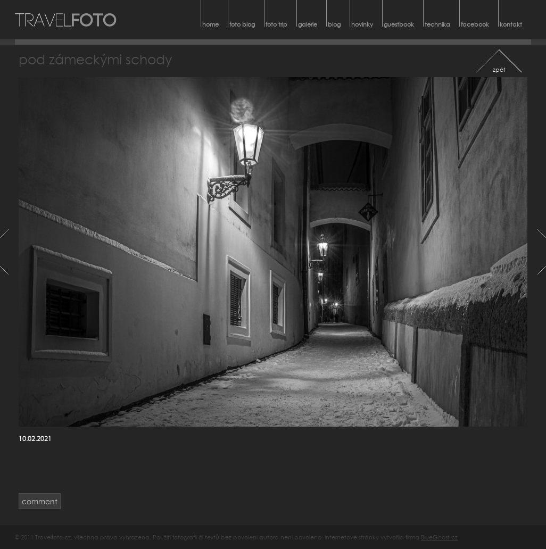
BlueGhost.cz (439, 537)
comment (39, 501)
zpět (499, 69)
